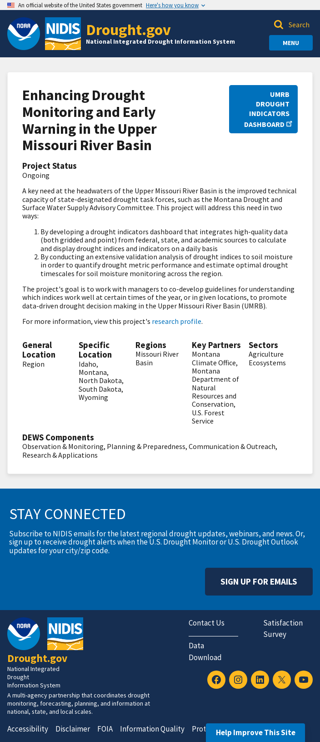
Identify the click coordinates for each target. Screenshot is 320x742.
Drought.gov (128, 29)
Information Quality (152, 729)
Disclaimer (72, 729)
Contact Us (207, 623)
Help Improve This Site (255, 732)
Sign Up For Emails (258, 581)
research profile (176, 321)
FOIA (105, 729)
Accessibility (27, 729)
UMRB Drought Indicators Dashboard (267, 109)
